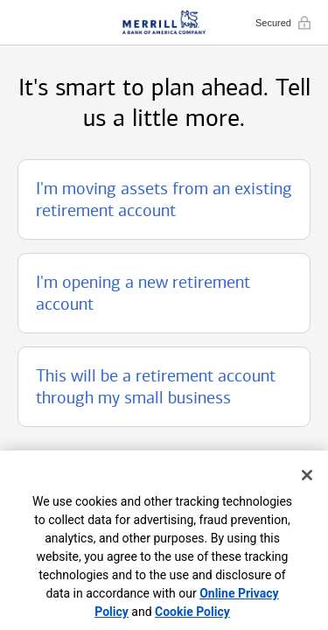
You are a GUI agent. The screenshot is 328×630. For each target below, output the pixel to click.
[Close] (307, 475)
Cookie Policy (192, 612)
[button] (164, 199)
